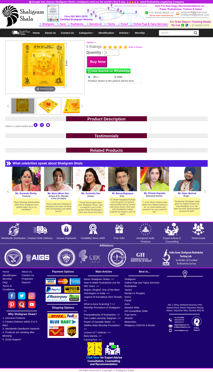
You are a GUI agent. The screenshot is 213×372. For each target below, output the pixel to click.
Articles (124, 32)
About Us (50, 32)
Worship (140, 32)
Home (36, 32)
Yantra (89, 42)
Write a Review (135, 47)
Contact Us (67, 32)
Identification (106, 32)
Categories (86, 32)
